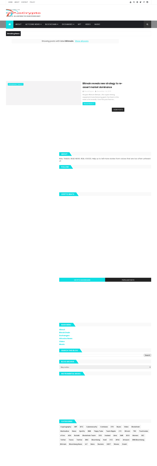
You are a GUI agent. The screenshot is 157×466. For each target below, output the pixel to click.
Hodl (135, 384)
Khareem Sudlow (42, 463)
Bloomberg (126, 384)
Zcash (118, 397)
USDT (147, 393)
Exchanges (67, 24)
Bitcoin (140, 367)
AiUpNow (60, 463)
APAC (109, 388)
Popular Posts (140, 207)
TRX (108, 371)
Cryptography (112, 354)
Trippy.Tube (111, 367)
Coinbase (111, 358)
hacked (132, 375)
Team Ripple (124, 367)
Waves (110, 397)
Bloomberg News (113, 393)
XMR (146, 375)
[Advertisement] (106, 12)
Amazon (118, 388)
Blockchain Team (114, 375)
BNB (136, 362)
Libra (140, 375)
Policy (32, 2)
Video (88, 24)
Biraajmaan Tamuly (16, 84)
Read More (51, 101)
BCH (109, 380)
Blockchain (143, 358)
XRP (122, 354)
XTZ (141, 384)
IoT (124, 393)
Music (97, 24)
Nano (131, 393)
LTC (133, 367)
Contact (24, 2)
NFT (79, 24)
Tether (131, 380)
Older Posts (95, 109)
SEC (123, 380)
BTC (128, 354)
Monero (116, 380)
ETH (119, 358)
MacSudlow (111, 362)
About (17, 2)
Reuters (139, 393)
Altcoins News (32, 24)
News (121, 362)
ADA (134, 371)
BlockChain (51, 24)
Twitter (110, 384)
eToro (127, 371)
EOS (125, 375)
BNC (117, 384)
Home (10, 2)
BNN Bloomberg (130, 388)
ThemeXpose (70, 463)
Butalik (141, 371)
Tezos (139, 380)
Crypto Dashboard (117, 207)
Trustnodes (117, 371)
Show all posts (70, 41)
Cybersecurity (138, 354)
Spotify (129, 362)
